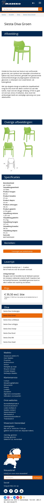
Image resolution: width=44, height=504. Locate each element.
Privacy (6, 387)
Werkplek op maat (10, 367)
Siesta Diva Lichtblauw (11, 320)
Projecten (7, 360)
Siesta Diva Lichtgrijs (10, 324)
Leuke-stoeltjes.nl (10, 408)
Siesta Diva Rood (9, 333)
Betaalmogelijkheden (11, 383)
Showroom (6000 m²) (11, 356)
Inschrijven (37, 478)
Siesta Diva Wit (8, 338)
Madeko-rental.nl (10, 410)
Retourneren (8, 385)
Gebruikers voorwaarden (12, 396)
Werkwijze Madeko (10, 373)
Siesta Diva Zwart (9, 342)
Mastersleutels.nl (10, 412)
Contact (6, 381)
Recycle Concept (9, 369)
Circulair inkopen (9, 371)
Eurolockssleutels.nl (10, 406)
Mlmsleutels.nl (9, 414)
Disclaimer (7, 392)
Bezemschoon (9, 362)
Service (6, 365)
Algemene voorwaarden (12, 394)
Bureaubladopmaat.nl (11, 404)
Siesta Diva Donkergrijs (11, 311)
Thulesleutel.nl (9, 419)
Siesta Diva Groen (9, 315)
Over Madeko (8, 358)
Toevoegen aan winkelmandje (22, 251)
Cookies (6, 389)
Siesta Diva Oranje (9, 329)
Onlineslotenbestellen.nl (12, 417)
